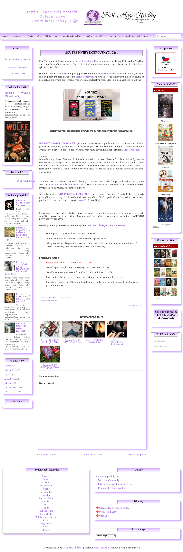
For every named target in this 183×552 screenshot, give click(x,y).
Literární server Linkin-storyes (115, 484)
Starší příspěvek (137, 454)
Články (48, 36)
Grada (45, 501)
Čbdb (46, 488)
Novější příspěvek (46, 454)
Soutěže (99, 36)
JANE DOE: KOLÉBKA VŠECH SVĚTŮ (67, 184)
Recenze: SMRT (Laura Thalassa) (23, 203)
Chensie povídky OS (108, 476)
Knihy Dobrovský (106, 73)
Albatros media (12, 392)
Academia (9, 365)
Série (39, 36)
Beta (45, 479)
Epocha (46, 495)
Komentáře (161, 346)
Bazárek (119, 36)
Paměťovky (165, 195)
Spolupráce (18, 36)
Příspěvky (160, 341)
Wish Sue (104, 515)
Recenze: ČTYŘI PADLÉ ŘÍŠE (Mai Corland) (23, 297)
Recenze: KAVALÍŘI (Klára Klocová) (21, 327)
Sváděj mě (165, 225)
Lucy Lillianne (101, 547)
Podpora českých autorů (137, 36)
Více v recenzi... (132, 149)
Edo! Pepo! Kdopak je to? (165, 143)
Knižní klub (46, 514)
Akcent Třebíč (11, 379)
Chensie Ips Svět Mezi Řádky (51, 298)
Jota (45, 504)
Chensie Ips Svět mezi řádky (114, 508)
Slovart (46, 529)
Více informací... (136, 305)
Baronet (45, 476)
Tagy (57, 36)
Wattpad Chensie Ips (109, 480)
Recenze (6, 36)
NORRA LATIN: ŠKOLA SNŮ (73, 194)
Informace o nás (17, 73)
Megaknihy (46, 523)
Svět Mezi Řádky (96, 225)
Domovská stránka (92, 454)
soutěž (82, 200)
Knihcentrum (46, 510)
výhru (114, 281)
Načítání (157, 323)
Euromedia (46, 491)
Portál (45, 526)
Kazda (45, 507)
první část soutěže (82, 60)
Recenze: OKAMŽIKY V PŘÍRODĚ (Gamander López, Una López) (17, 234)
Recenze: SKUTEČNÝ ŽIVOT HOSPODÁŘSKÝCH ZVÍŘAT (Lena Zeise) (17, 268)
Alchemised (165, 121)
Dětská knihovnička (72, 36)
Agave (7, 374)
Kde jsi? (165, 167)
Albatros (9, 383)
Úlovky (30, 36)
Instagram (23, 67)
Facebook (11, 67)
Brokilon (45, 482)
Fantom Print (46, 498)
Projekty (88, 36)
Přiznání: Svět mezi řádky (111, 487)
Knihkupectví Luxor (45, 517)
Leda (45, 520)
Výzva (109, 36)
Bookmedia (46, 485)
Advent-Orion (11, 370)
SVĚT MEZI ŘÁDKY (26, 181)
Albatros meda (11, 387)
